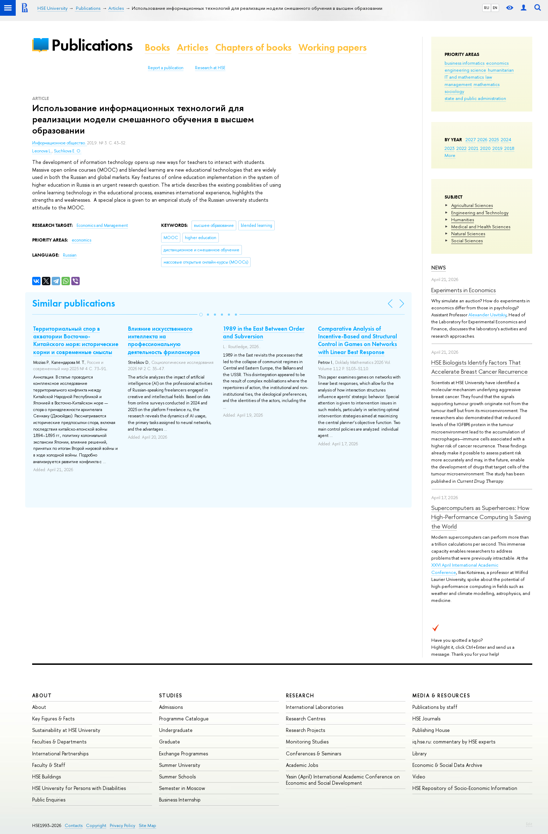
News (438, 267)
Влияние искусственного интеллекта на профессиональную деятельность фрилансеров (164, 340)
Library (419, 753)
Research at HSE (210, 68)
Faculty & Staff (48, 765)
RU (486, 7)
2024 (506, 139)
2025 (494, 139)
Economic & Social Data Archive (447, 765)
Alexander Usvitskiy (487, 314)
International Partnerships (60, 753)
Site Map (147, 825)
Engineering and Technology (480, 212)
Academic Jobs (302, 765)
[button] (200, 314)
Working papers (332, 47)
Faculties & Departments (59, 741)
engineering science (465, 70)
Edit (529, 823)
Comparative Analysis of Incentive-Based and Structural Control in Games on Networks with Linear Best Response (357, 340)
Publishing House (431, 730)
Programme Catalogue (184, 718)
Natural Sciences (468, 233)
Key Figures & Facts (53, 718)
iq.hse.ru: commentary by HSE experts (453, 741)
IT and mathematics (464, 77)
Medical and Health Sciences (480, 226)
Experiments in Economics (463, 290)
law (488, 77)
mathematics (486, 84)
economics (497, 63)
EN (495, 7)
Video (418, 776)
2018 (509, 148)
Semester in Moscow (182, 788)
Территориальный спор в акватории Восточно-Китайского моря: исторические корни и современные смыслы (75, 340)
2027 (471, 139)
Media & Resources (441, 695)
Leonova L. (42, 151)
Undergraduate (176, 730)
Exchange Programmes (183, 753)
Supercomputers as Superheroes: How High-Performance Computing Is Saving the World (481, 517)
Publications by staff (434, 707)
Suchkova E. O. (67, 151)
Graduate (169, 741)
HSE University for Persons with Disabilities (79, 788)
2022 (461, 148)
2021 (473, 148)
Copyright (96, 825)
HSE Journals (426, 718)
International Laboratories (314, 707)
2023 (450, 148)
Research (300, 695)
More (450, 155)
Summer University (179, 765)
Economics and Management (102, 225)
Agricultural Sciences (472, 205)
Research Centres (305, 718)
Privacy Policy (122, 825)
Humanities (462, 219)
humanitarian (501, 70)
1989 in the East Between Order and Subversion (263, 332)
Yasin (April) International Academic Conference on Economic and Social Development (343, 779)
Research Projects (305, 730)
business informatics (464, 63)
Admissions (171, 707)
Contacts (73, 825)
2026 (482, 139)
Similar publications (73, 303)
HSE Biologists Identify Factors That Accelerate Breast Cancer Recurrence (479, 366)
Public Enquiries (48, 799)
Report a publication (165, 68)
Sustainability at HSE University (66, 730)
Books (157, 47)
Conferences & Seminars (313, 753)
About (42, 695)
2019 (497, 148)
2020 (485, 148)
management (458, 84)
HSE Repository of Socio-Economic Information (464, 788)
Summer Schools (177, 776)
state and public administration (475, 98)
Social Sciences (467, 240)
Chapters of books (253, 47)
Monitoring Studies (307, 741)
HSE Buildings (46, 776)
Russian (70, 255)
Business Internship (180, 799)
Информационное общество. (59, 143)
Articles (192, 47)
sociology (454, 91)
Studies (170, 695)
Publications (91, 45)
